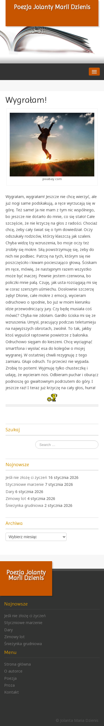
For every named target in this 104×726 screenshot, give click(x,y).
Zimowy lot (16, 498)
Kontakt (11, 692)
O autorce (13, 671)
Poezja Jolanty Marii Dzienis (52, 7)
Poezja (10, 678)
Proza (9, 685)
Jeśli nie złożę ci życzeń (26, 477)
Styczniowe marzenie (25, 484)
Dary (10, 491)
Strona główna (17, 664)
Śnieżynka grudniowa (24, 505)
